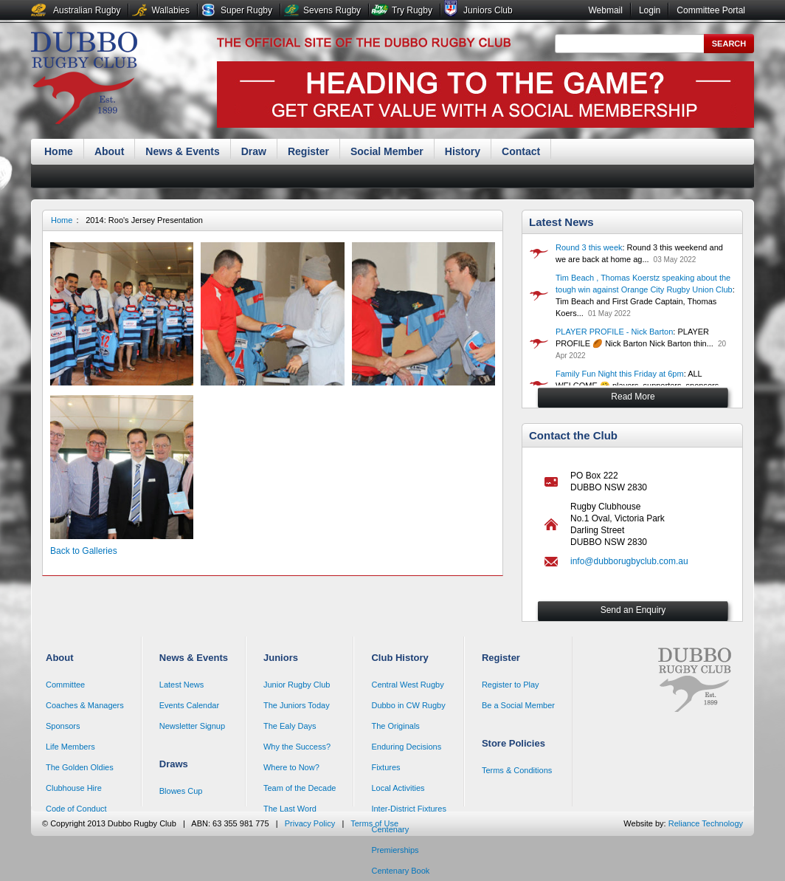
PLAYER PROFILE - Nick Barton (614, 331)
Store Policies (513, 743)
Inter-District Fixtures (408, 808)
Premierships (394, 850)
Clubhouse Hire (74, 788)
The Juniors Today (296, 705)
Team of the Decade (299, 788)
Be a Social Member (518, 705)
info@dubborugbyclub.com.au (629, 561)
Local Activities (397, 788)
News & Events (182, 151)
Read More (632, 396)
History (462, 151)
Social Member (386, 151)
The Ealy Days (290, 725)
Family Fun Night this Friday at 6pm (620, 373)
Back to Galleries (83, 551)
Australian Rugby (86, 10)
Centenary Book (400, 870)
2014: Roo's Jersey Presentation (144, 220)
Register (308, 151)
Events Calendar (189, 705)
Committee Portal (711, 10)
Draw (253, 151)
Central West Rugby (407, 684)
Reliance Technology (705, 823)
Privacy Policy (310, 823)
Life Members (70, 746)
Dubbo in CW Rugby (408, 705)
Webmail (605, 10)
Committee (65, 684)
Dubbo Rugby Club (84, 80)
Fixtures (385, 767)
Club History (399, 657)
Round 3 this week (589, 247)
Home (58, 151)
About (109, 151)
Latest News (561, 222)
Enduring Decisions (406, 746)
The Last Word (290, 808)
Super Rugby (246, 10)
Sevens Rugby (332, 10)
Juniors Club (488, 10)
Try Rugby (412, 10)
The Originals (395, 725)
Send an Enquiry (633, 610)
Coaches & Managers (85, 705)
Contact (521, 151)
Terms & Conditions (517, 770)
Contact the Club (573, 435)
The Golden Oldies (80, 767)
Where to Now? (291, 767)
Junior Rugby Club (297, 684)
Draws (173, 763)
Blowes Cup (181, 790)
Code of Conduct (76, 808)
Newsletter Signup (192, 725)
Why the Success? (297, 746)
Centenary (390, 829)
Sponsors (63, 725)
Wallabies (170, 10)
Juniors (280, 657)
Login (649, 10)
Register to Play (510, 684)
